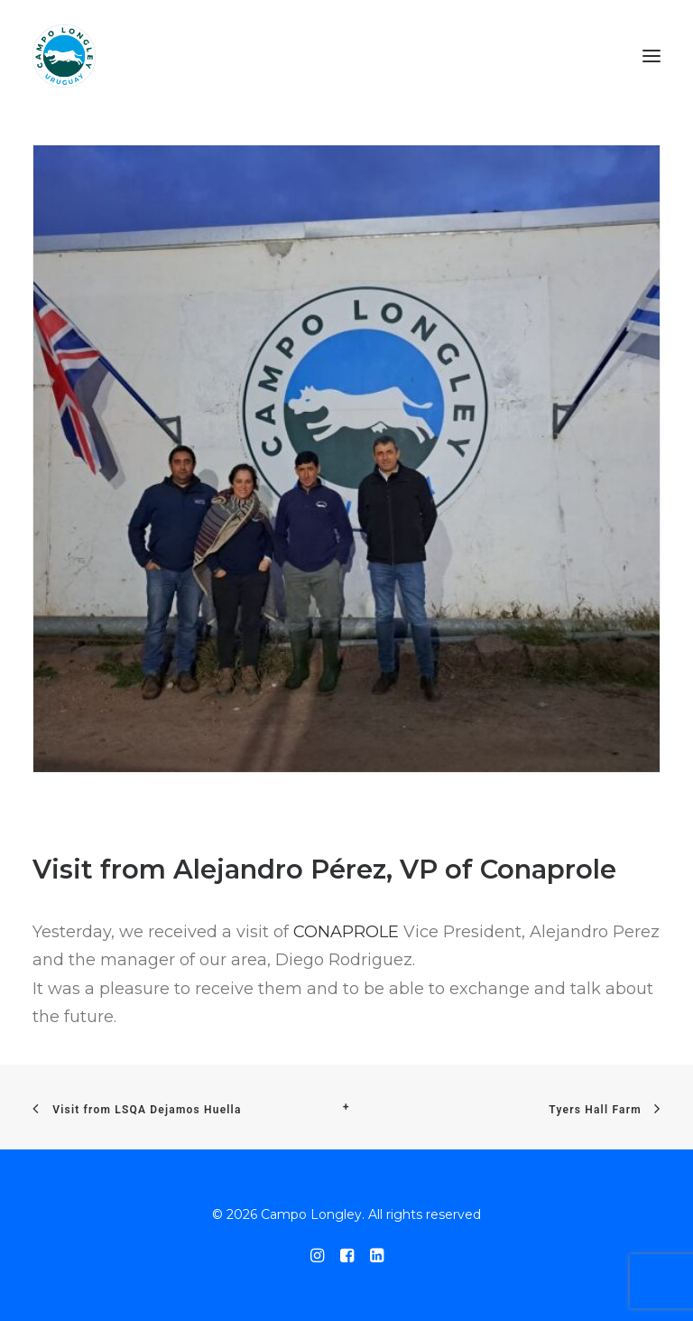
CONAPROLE (346, 932)
